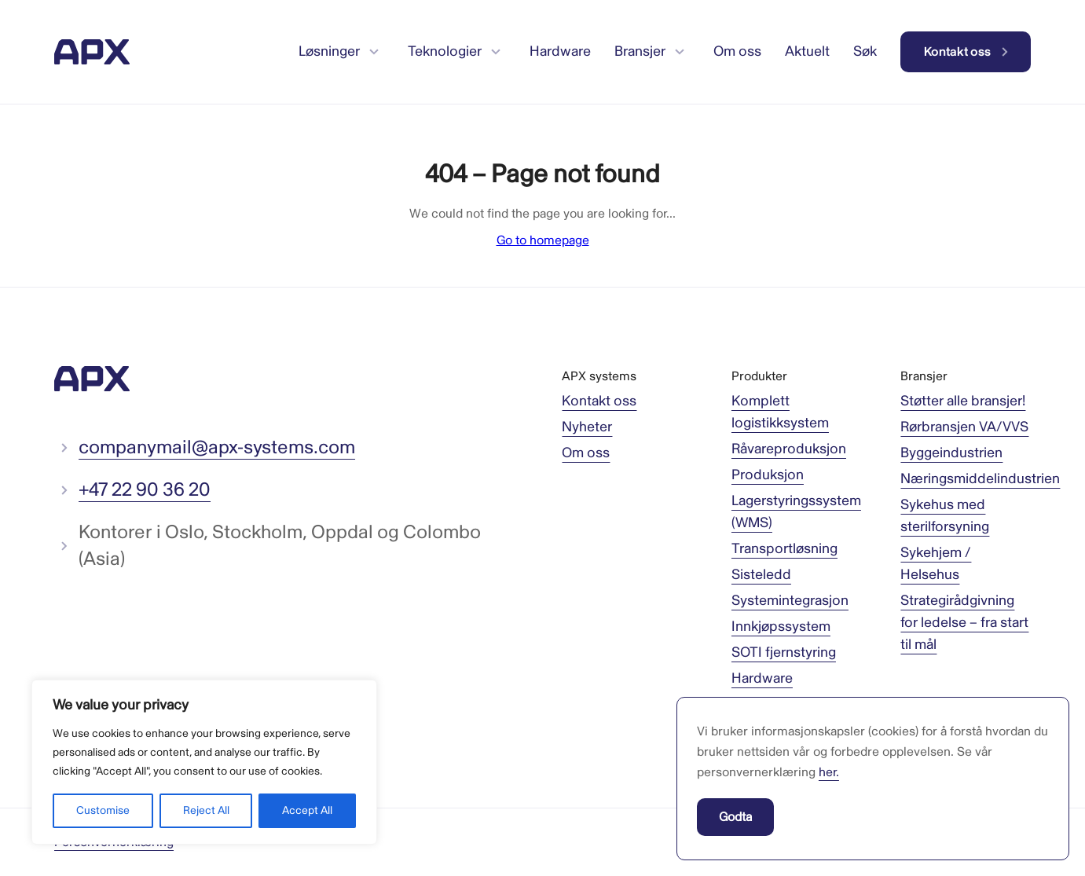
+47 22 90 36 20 (145, 489)
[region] (204, 762)
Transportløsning (784, 549)
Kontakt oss (599, 401)
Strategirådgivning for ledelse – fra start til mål (964, 623)
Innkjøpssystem (780, 627)
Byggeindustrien (951, 453)
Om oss (586, 453)
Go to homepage (543, 240)
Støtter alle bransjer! (962, 401)
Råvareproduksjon (788, 449)
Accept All (307, 810)
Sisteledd (761, 575)
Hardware (762, 678)
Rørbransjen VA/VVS (964, 427)
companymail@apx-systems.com (217, 447)
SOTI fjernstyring (783, 652)
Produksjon (767, 475)
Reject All (206, 810)
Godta (735, 817)
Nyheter (587, 427)
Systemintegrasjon (790, 601)
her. (829, 772)
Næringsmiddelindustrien (980, 479)
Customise (103, 810)
